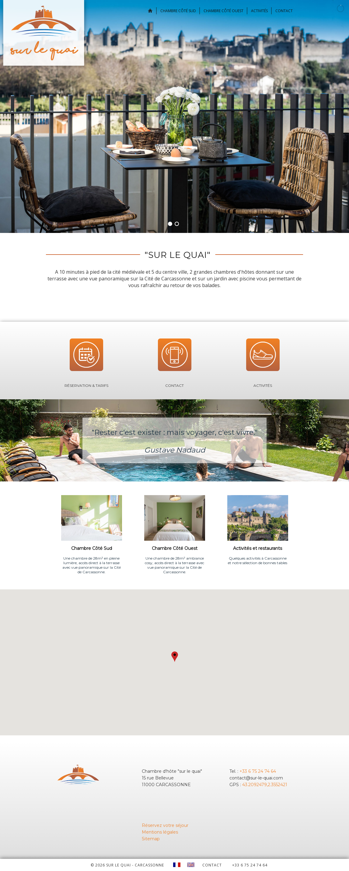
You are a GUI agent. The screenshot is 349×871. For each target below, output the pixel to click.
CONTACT (212, 865)
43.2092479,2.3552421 (264, 784)
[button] (174, 656)
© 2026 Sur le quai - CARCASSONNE (127, 865)
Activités (259, 10)
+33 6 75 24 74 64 (257, 771)
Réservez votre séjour (165, 825)
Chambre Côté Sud (178, 10)
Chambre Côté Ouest (223, 10)
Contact (284, 10)
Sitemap (151, 839)
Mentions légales (160, 832)
